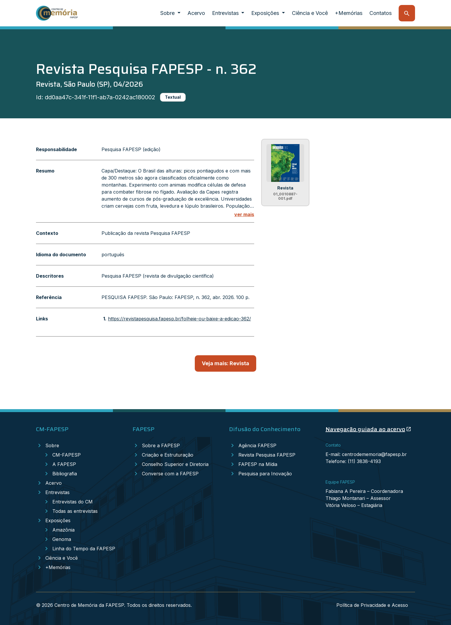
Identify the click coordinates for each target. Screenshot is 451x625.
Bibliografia (64, 474)
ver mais (244, 214)
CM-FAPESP (66, 455)
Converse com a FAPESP (170, 474)
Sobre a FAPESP (161, 445)
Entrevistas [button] (226, 13)
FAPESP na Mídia (257, 464)
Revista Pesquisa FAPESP (266, 455)
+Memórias (348, 13)
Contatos (380, 13)
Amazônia (63, 530)
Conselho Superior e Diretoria (175, 464)
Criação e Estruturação (167, 455)
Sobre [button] (168, 13)
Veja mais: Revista (225, 363)
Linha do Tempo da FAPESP (83, 548)
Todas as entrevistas (75, 511)
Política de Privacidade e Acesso (372, 605)
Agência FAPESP (257, 445)
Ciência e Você (310, 13)
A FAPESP (64, 464)
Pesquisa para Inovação (265, 474)
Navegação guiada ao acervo (365, 429)
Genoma (61, 539)
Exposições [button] (265, 13)
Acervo (196, 13)
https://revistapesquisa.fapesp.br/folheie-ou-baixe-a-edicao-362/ (179, 319)
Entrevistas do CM (72, 502)
